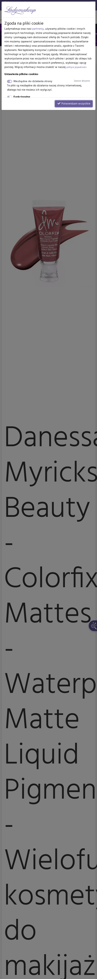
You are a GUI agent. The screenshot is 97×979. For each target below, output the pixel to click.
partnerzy (38, 29)
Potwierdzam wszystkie (73, 103)
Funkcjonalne (21, 97)
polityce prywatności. (76, 67)
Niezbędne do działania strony (51, 81)
